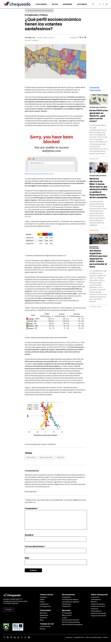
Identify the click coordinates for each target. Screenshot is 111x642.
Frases (42, 602)
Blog (41, 620)
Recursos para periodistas (71, 622)
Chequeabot (66, 606)
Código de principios (98, 604)
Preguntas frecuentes (98, 615)
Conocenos (41, 4)
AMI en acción (67, 615)
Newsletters (44, 615)
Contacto (8, 609)
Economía (93, 246)
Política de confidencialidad (93, 637)
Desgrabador (66, 597)
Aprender (67, 4)
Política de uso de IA (98, 606)
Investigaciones (45, 606)
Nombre (29, 535)
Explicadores (44, 604)
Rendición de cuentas (98, 613)
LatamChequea (45, 626)
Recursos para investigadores (72, 624)
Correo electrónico (35, 546)
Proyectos (94, 609)
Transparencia (96, 599)
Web (27, 558)
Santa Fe (60, 457)
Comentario (31, 508)
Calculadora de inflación (70, 599)
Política (44, 15)
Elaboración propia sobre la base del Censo (39, 174)
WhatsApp (43, 613)
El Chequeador (67, 613)
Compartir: (73, 38)
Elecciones (31, 457)
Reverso (43, 629)
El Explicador (31, 15)
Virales (42, 599)
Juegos (64, 617)
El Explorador (66, 604)
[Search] (93, 4)
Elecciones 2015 (46, 457)
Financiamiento (96, 611)
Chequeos (43, 597)
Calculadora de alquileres (70, 602)
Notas (55, 4)
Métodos (94, 602)
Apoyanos (82, 4)
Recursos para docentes (70, 620)
